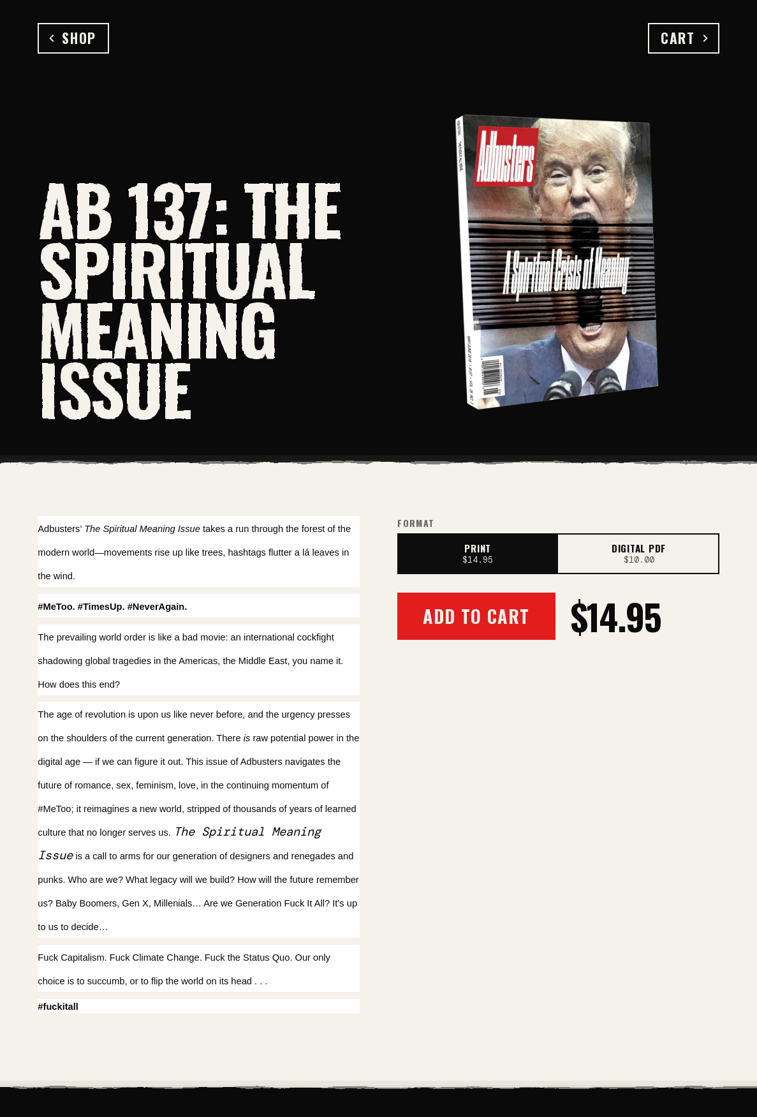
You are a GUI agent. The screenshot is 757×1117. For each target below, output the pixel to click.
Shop (73, 38)
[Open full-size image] (560, 258)
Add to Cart (476, 616)
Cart (684, 38)
